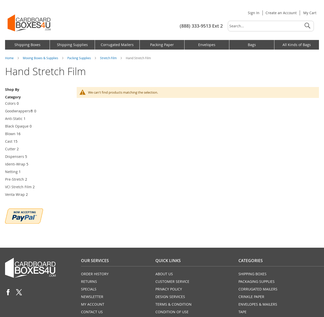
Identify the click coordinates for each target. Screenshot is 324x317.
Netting (11, 171)
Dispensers (14, 156)
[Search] (307, 26)
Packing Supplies (79, 58)
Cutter (10, 148)
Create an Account (281, 12)
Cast (8, 141)
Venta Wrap (15, 194)
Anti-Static (14, 118)
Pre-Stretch (14, 179)
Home (9, 58)
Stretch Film (108, 58)
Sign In (253, 12)
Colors (10, 103)
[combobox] (271, 26)
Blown (10, 133)
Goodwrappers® (19, 111)
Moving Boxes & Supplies (41, 58)
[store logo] (29, 22)
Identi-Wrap (15, 164)
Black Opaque (17, 126)
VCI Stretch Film (18, 186)
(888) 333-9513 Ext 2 (201, 26)
